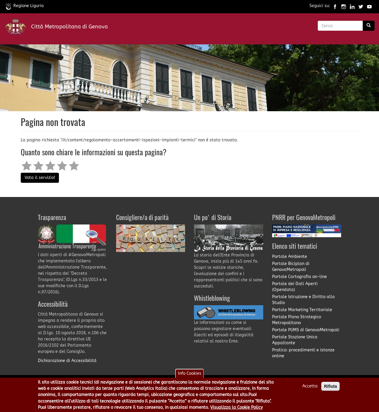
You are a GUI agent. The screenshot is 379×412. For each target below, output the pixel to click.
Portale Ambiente (289, 256)
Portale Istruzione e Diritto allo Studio (303, 299)
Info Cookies (189, 375)
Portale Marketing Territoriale (302, 309)
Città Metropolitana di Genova (69, 26)
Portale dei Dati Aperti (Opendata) (295, 286)
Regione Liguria (25, 5)
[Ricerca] (369, 26)
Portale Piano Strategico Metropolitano (296, 319)
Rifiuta (330, 388)
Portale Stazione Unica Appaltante (294, 340)
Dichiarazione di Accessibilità (67, 360)
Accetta (310, 388)
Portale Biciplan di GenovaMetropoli (290, 266)
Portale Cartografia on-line (299, 276)
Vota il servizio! (40, 177)
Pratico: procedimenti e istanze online (303, 353)
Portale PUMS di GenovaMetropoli (305, 329)
